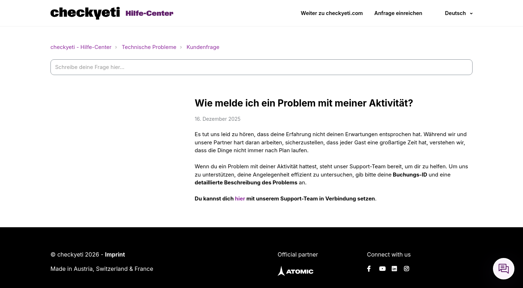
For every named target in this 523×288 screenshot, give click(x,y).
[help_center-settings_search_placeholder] (261, 67)
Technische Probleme (149, 47)
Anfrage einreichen (398, 13)
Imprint (115, 254)
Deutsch (455, 13)
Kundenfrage (203, 47)
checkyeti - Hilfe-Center (81, 47)
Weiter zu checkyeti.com (332, 13)
